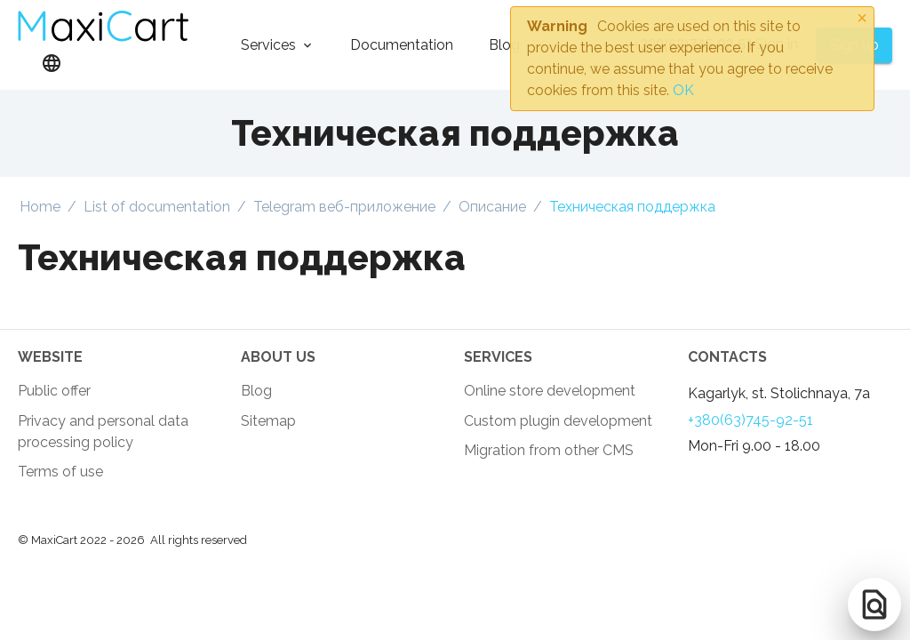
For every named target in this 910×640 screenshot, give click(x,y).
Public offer (54, 390)
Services (268, 44)
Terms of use (60, 471)
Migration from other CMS (549, 450)
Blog (504, 44)
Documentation (401, 44)
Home (40, 206)
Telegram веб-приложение (344, 206)
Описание (492, 206)
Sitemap (268, 420)
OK (683, 90)
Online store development (549, 390)
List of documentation (157, 206)
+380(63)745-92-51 (750, 420)
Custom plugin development (558, 420)
